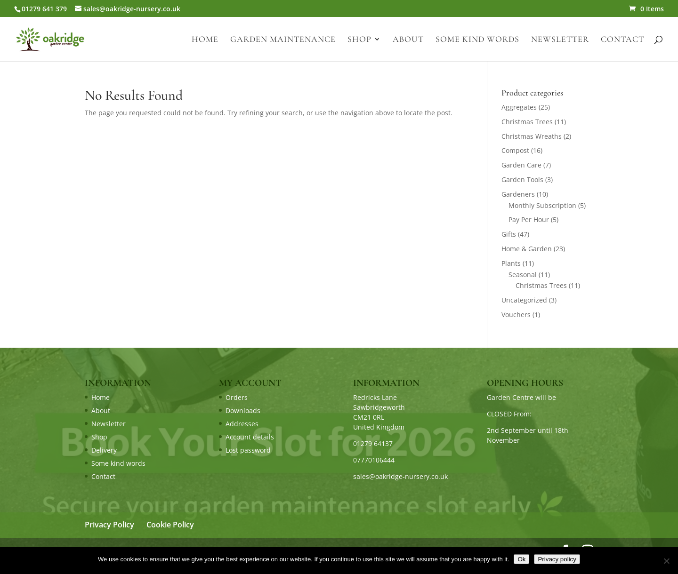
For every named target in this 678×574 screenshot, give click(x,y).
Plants (511, 263)
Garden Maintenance (283, 40)
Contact (622, 40)
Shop (359, 40)
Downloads (243, 410)
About (408, 40)
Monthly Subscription (542, 205)
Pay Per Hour (528, 219)
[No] (666, 561)
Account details (250, 436)
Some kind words (477, 40)
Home (205, 40)
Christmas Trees (527, 121)
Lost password (248, 450)
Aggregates (519, 107)
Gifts (508, 234)
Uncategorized (524, 299)
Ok (521, 559)
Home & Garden (526, 248)
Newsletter (560, 40)
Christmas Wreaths (531, 136)
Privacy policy (557, 559)
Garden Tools (522, 179)
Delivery (104, 450)
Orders (237, 397)
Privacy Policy (109, 524)
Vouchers (516, 314)
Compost (515, 150)
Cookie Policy (170, 524)
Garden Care (521, 164)
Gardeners (518, 194)
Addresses (242, 423)
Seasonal (522, 274)
